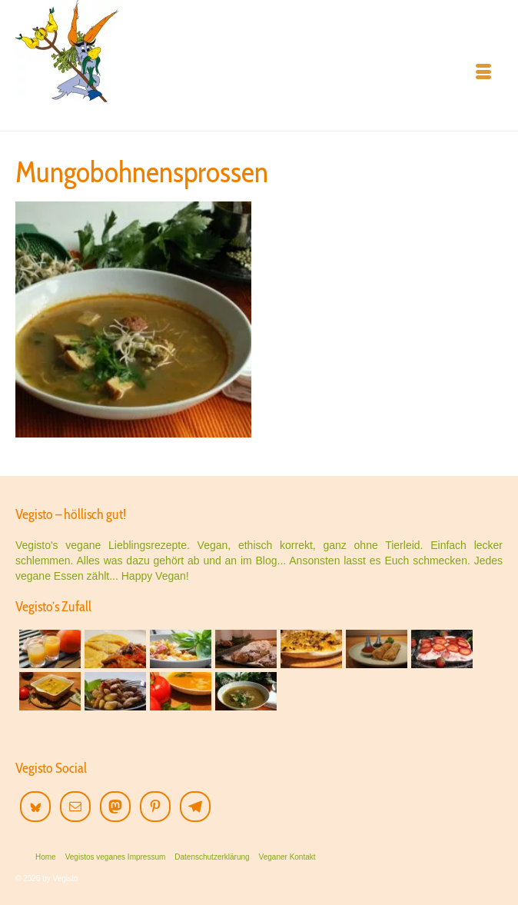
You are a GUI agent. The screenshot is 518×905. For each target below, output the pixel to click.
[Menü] (483, 73)
